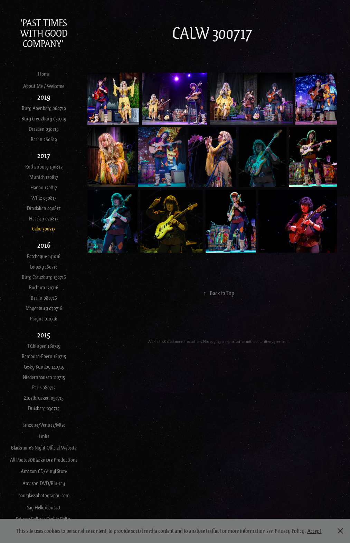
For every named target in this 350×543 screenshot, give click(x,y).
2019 (43, 96)
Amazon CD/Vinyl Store (44, 471)
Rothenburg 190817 (44, 166)
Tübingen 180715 (43, 346)
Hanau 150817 (43, 187)
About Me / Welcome (43, 86)
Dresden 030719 (44, 129)
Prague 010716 (43, 318)
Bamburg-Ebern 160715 (44, 356)
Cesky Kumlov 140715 (44, 366)
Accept (314, 530)
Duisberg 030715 (43, 408)
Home (44, 74)
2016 (43, 245)
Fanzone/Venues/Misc (43, 425)
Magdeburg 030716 (44, 308)
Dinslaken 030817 (43, 208)
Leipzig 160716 (44, 266)
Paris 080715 (44, 387)
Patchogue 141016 (43, 256)
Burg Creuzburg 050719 (43, 118)
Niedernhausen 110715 (44, 377)
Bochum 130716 (43, 287)
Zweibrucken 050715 (44, 398)
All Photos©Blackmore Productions (43, 459)
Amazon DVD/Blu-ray (43, 483)
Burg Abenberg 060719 (44, 108)
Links (44, 436)
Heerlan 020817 (43, 218)
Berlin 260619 (44, 139)
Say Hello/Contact (44, 507)
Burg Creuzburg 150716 (44, 277)
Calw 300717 (43, 228)
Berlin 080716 (44, 298)
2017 (43, 155)
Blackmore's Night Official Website (44, 447)
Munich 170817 (43, 177)
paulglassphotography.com (43, 495)
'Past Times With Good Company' (44, 33)
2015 (43, 334)
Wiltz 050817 (43, 197)
